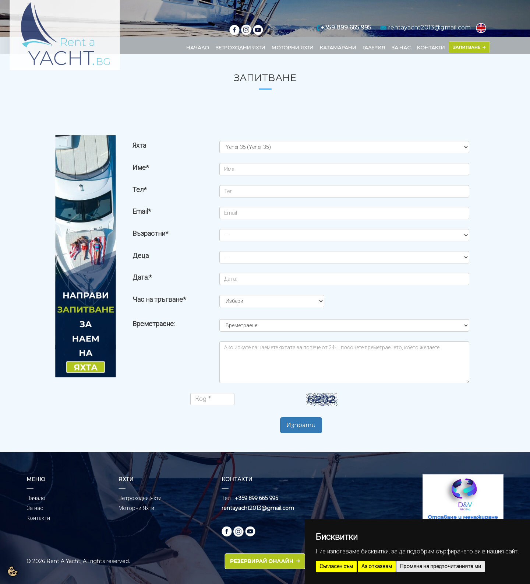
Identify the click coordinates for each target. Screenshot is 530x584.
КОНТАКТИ (431, 47)
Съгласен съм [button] (336, 566)
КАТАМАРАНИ (338, 47)
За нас (34, 508)
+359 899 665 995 (256, 498)
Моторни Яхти (136, 508)
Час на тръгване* (159, 299)
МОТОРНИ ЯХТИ (293, 47)
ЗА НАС (401, 47)
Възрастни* (150, 233)
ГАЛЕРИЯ (374, 47)
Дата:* (142, 277)
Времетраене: (153, 324)
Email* (141, 211)
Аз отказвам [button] (376, 566)
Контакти (38, 518)
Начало (35, 498)
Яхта (139, 145)
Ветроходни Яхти (140, 498)
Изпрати (301, 425)
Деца (140, 255)
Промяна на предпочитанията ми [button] (440, 566)
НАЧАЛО (197, 47)
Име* (140, 167)
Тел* (139, 189)
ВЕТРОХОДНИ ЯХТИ (240, 47)
